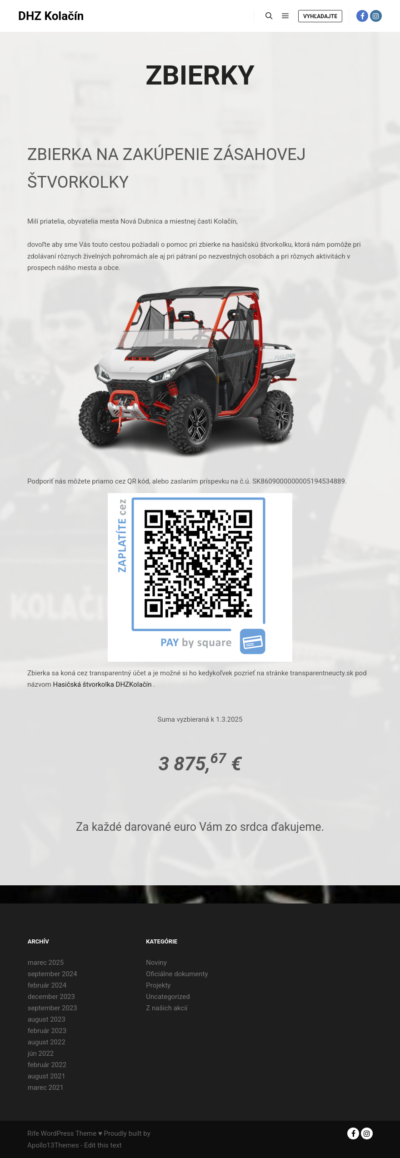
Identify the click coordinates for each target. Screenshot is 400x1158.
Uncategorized (168, 997)
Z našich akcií (166, 1008)
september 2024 (52, 974)
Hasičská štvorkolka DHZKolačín (102, 684)
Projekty (158, 985)
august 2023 (46, 1019)
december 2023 (51, 997)
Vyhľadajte (320, 16)
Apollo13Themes (53, 1145)
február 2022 (47, 1065)
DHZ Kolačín (51, 16)
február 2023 (47, 1031)
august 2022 (46, 1042)
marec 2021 (46, 1087)
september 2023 (52, 1008)
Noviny (156, 962)
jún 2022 (41, 1053)
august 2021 (46, 1076)
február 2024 (47, 985)
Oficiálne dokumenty (177, 974)
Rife (33, 1133)
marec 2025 (46, 962)
